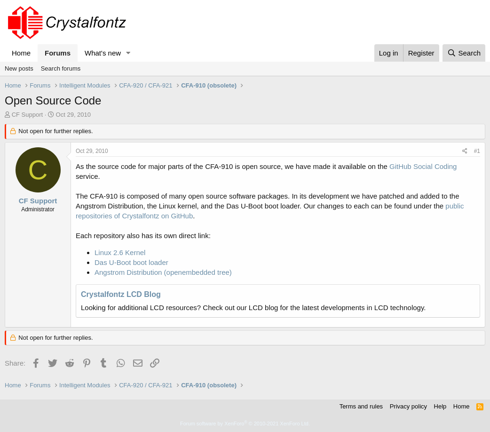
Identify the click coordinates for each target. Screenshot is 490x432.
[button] (128, 53)
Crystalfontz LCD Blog (121, 294)
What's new (103, 53)
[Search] (464, 53)
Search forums (61, 68)
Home (21, 53)
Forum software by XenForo (245, 423)
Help (440, 406)
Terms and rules (361, 406)
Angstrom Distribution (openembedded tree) (163, 272)
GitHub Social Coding (423, 166)
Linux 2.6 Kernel (120, 252)
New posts (19, 68)
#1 (477, 151)
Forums (58, 53)
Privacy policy (408, 406)
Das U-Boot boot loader (131, 262)
